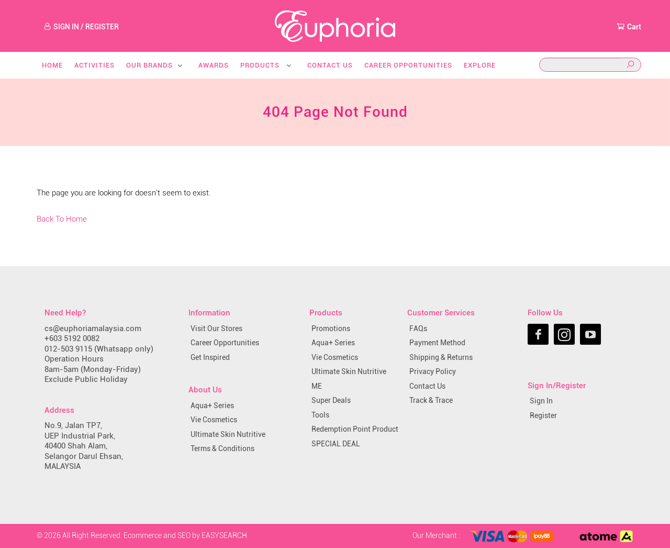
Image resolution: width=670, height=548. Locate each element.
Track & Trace (431, 400)
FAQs (418, 328)
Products (266, 65)
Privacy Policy (432, 371)
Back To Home (62, 219)
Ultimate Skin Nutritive (228, 434)
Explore (480, 65)
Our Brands (155, 65)
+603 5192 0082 (71, 338)
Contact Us (330, 65)
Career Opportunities (408, 65)
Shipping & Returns (441, 357)
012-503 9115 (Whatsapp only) (98, 349)
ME (316, 386)
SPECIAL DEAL (335, 444)
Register (543, 415)
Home (52, 65)
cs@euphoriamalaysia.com (92, 328)
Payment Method (437, 342)
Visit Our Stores (216, 328)
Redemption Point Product (354, 429)
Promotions (330, 328)
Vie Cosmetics (214, 419)
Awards (213, 65)
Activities (94, 65)
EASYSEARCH (224, 535)
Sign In (541, 401)
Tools (320, 415)
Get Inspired (210, 357)
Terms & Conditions (222, 448)
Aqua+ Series (212, 405)
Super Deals (331, 400)
